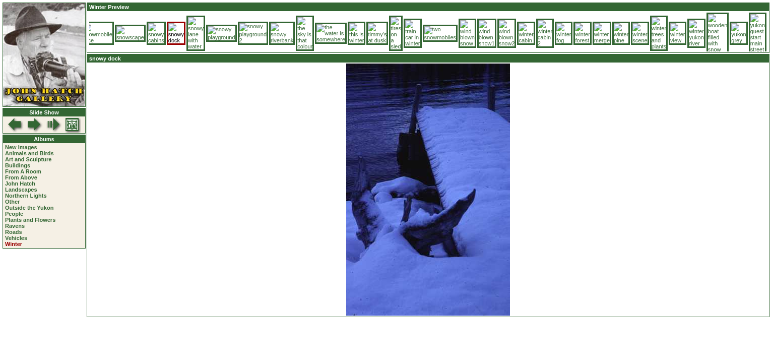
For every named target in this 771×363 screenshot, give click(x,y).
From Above (21, 177)
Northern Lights (26, 196)
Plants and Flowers (30, 220)
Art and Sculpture (28, 159)
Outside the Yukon (29, 208)
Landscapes (21, 190)
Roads (13, 232)
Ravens (15, 226)
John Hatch (20, 183)
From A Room (23, 171)
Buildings (17, 165)
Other (12, 202)
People (14, 214)
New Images (21, 147)
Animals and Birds (29, 153)
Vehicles (16, 238)
